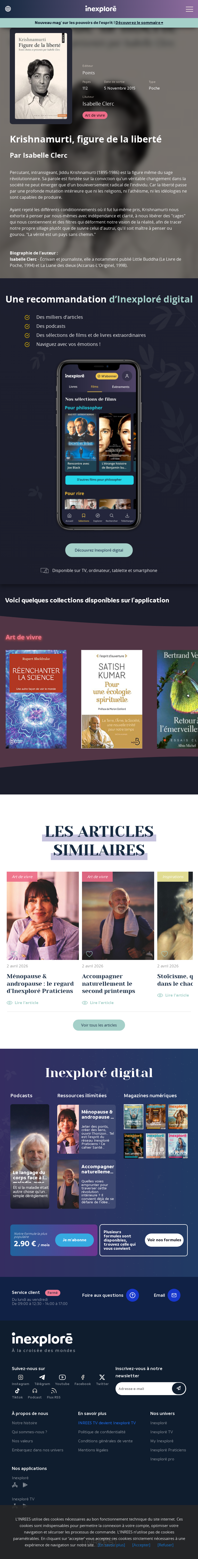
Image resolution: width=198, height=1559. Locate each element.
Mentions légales (93, 1450)
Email (167, 1295)
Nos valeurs (22, 1441)
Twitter (102, 1380)
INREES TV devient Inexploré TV (107, 1423)
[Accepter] (141, 1544)
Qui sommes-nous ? (29, 1432)
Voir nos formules (164, 1240)
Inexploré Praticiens (168, 1450)
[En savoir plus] (111, 1544)
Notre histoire (24, 1423)
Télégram (42, 1380)
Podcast (35, 1393)
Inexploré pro (162, 1459)
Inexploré (158, 1423)
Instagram (20, 1380)
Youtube (62, 1380)
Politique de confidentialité (102, 1432)
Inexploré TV (161, 1432)
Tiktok (17, 1393)
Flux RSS (54, 1393)
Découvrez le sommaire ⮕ (139, 22)
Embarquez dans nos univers (37, 1450)
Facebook (83, 1380)
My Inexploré (162, 1441)
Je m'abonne (74, 1240)
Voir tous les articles (99, 1025)
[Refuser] (166, 1544)
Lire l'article (26, 1002)
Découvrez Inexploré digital (99, 550)
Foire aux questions (110, 1295)
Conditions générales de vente (105, 1441)
